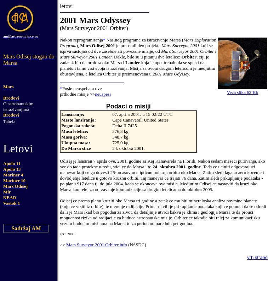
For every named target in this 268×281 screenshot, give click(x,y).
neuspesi (103, 94)
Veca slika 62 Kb (242, 92)
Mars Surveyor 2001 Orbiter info (96, 244)
